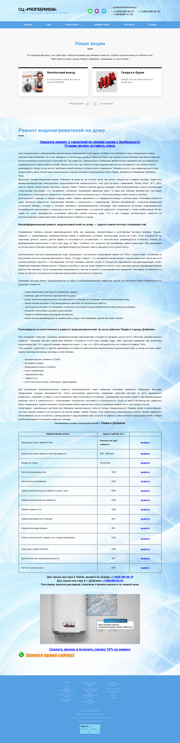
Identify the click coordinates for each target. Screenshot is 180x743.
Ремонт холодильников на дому (90, 701)
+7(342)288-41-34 (123, 14)
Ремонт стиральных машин (66, 695)
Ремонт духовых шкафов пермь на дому (90, 684)
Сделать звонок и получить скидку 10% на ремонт (90, 649)
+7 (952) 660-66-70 (123, 11)
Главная (27, 25)
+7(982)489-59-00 (112, 581)
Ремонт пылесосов (113, 689)
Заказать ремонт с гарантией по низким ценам (78, 142)
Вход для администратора (90, 711)
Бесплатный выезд (61, 72)
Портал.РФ (100, 714)
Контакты (129, 25)
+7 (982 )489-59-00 (150, 11)
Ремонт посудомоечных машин (67, 690)
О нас (49, 25)
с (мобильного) (128, 142)
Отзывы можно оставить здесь (90, 146)
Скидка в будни (132, 72)
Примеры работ (102, 25)
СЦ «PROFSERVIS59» (37, 10)
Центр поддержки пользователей (90, 721)
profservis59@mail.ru (124, 7)
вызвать (145, 443)
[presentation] (79, 104)
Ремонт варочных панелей (66, 700)
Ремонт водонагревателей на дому (90, 695)
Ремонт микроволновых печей (113, 684)
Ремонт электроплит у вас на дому (90, 689)
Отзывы (152, 25)
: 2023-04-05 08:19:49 (102, 718)
